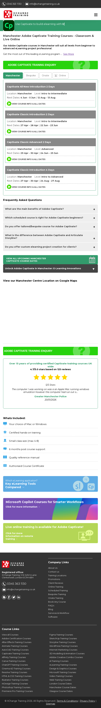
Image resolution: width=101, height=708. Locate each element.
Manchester (13, 75)
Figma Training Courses (61, 634)
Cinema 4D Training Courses (16, 668)
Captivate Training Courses (15, 653)
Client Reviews (55, 583)
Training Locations (57, 575)
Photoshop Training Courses (16, 687)
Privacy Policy (87, 701)
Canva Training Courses (13, 661)
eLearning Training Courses (63, 664)
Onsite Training (55, 598)
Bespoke (31, 75)
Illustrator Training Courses (15, 680)
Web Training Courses (60, 680)
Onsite (45, 75)
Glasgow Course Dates (61, 691)
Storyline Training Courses (62, 642)
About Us (52, 568)
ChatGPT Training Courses (15, 664)
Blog (50, 609)
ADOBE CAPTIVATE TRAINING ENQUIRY (32, 65)
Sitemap (50, 703)
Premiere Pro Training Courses (17, 691)
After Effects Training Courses (16, 642)
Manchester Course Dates (62, 687)
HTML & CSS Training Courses (16, 676)
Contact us (53, 571)
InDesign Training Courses (15, 683)
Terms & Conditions (67, 701)
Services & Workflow (58, 613)
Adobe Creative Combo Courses (66, 657)
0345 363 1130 (12, 4)
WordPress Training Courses (63, 646)
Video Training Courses (61, 676)
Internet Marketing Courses (63, 649)
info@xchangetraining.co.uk (42, 4)
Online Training (55, 586)
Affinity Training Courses (14, 657)
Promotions (54, 579)
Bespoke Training (57, 594)
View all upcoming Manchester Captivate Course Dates (26, 259)
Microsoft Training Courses (62, 672)
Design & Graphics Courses (62, 668)
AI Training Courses (58, 661)
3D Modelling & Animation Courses (66, 653)
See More (68, 54)
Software (53, 617)
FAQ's (51, 605)
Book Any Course (57, 601)
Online (62, 75)
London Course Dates (60, 683)
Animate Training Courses (15, 646)
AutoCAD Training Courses (15, 649)
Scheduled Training (58, 590)
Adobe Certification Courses (16, 638)
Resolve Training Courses (14, 672)
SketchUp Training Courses (63, 638)
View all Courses (10, 634)
